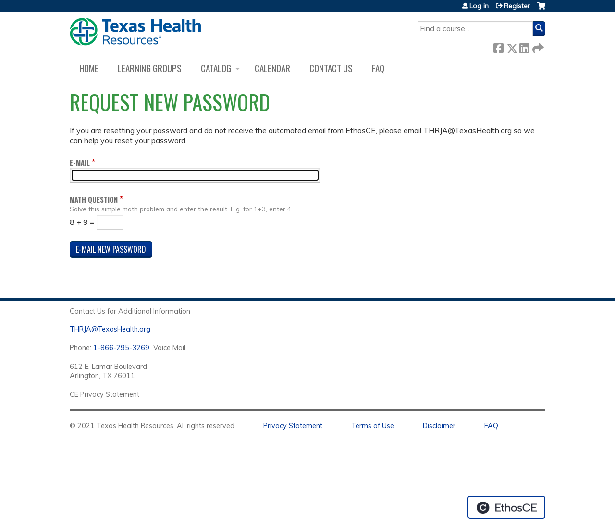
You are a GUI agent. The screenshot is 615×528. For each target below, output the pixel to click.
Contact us (331, 68)
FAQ (378, 68)
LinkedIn (524, 46)
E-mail (80, 163)
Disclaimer (439, 425)
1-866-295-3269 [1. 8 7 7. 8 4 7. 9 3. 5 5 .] (121, 348)
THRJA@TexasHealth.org (110, 329)
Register (517, 5)
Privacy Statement (292, 425)
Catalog (216, 68)
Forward (537, 46)
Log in (479, 5)
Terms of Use (372, 425)
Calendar (272, 68)
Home (88, 68)
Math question (94, 200)
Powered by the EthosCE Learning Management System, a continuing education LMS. (506, 507)
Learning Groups (150, 68)
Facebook (498, 46)
